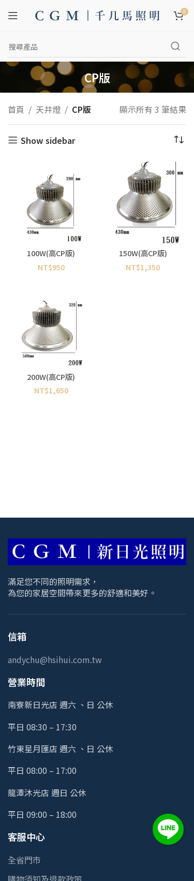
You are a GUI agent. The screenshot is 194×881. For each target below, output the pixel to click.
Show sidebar (48, 140)
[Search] (97, 46)
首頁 (16, 109)
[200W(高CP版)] (51, 325)
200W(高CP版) (51, 376)
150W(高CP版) (143, 252)
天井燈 (48, 109)
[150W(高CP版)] (143, 201)
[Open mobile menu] (13, 15)
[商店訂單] (178, 140)
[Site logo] (97, 14)
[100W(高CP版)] (51, 201)
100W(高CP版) (51, 252)
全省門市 (24, 859)
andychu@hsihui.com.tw (55, 659)
